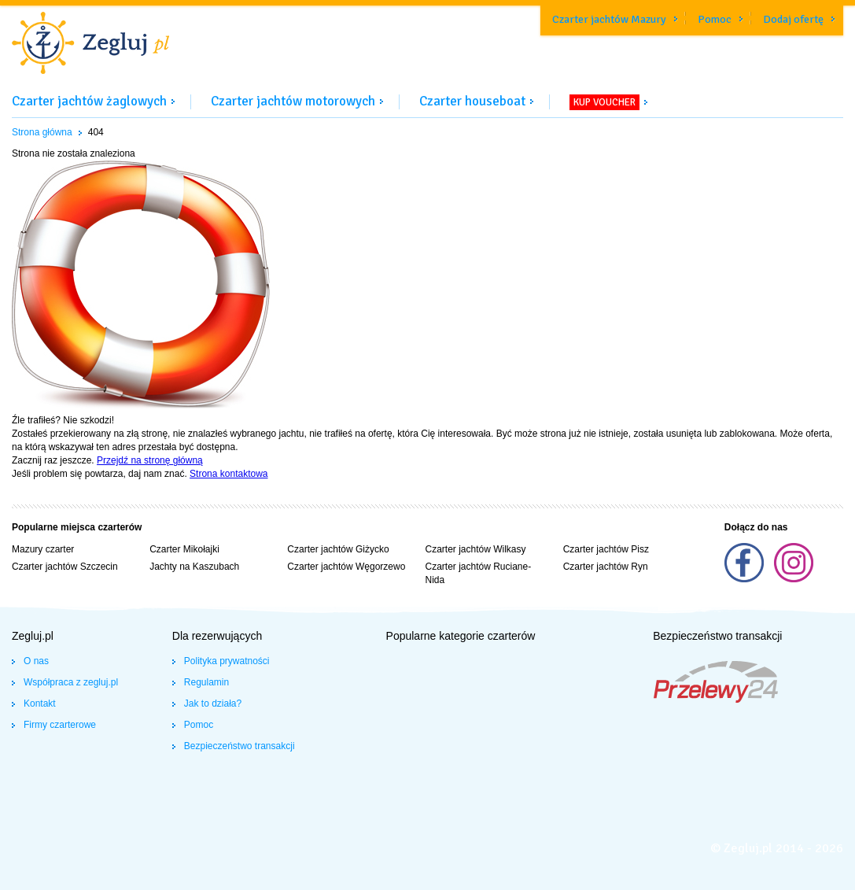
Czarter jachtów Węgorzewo (346, 566)
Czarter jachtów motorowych (293, 101)
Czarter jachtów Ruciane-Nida (478, 573)
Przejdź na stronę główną (150, 460)
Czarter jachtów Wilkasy (475, 549)
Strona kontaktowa (228, 473)
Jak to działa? (212, 703)
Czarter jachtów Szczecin (65, 566)
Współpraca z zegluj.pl (71, 682)
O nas (36, 661)
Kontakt (40, 703)
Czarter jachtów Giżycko (338, 549)
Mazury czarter (43, 549)
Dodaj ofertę (793, 19)
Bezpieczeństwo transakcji (239, 746)
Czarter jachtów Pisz (606, 549)
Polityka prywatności (227, 661)
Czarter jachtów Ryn (605, 566)
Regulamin (206, 682)
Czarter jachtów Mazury (609, 19)
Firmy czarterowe (60, 724)
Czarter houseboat (472, 101)
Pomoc (715, 19)
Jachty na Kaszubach (194, 566)
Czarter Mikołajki (184, 549)
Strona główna (42, 132)
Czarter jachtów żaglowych (89, 101)
